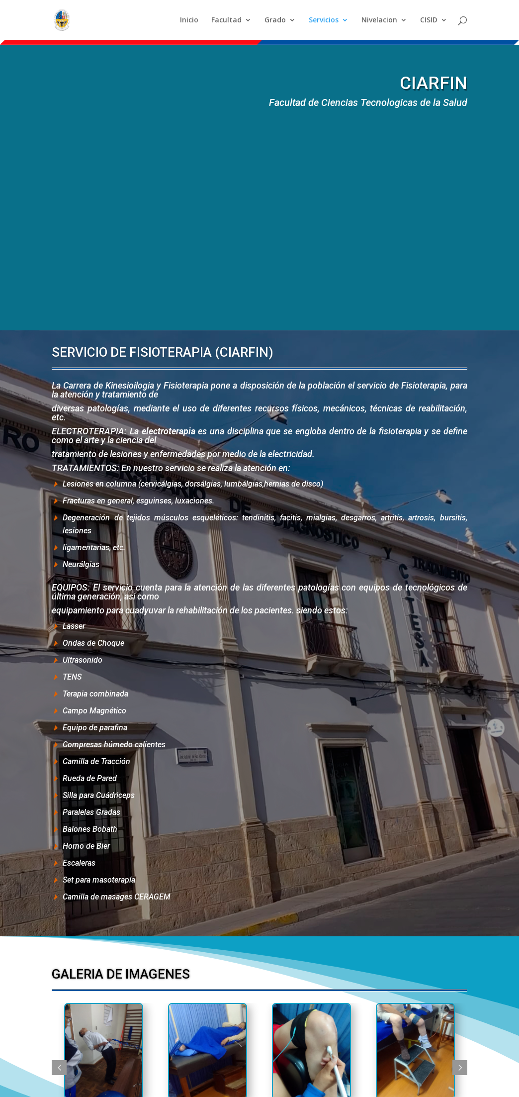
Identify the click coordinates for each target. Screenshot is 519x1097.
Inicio (189, 20)
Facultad (226, 20)
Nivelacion (379, 20)
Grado (275, 20)
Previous (59, 1067)
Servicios (324, 20)
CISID (428, 20)
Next (459, 1067)
